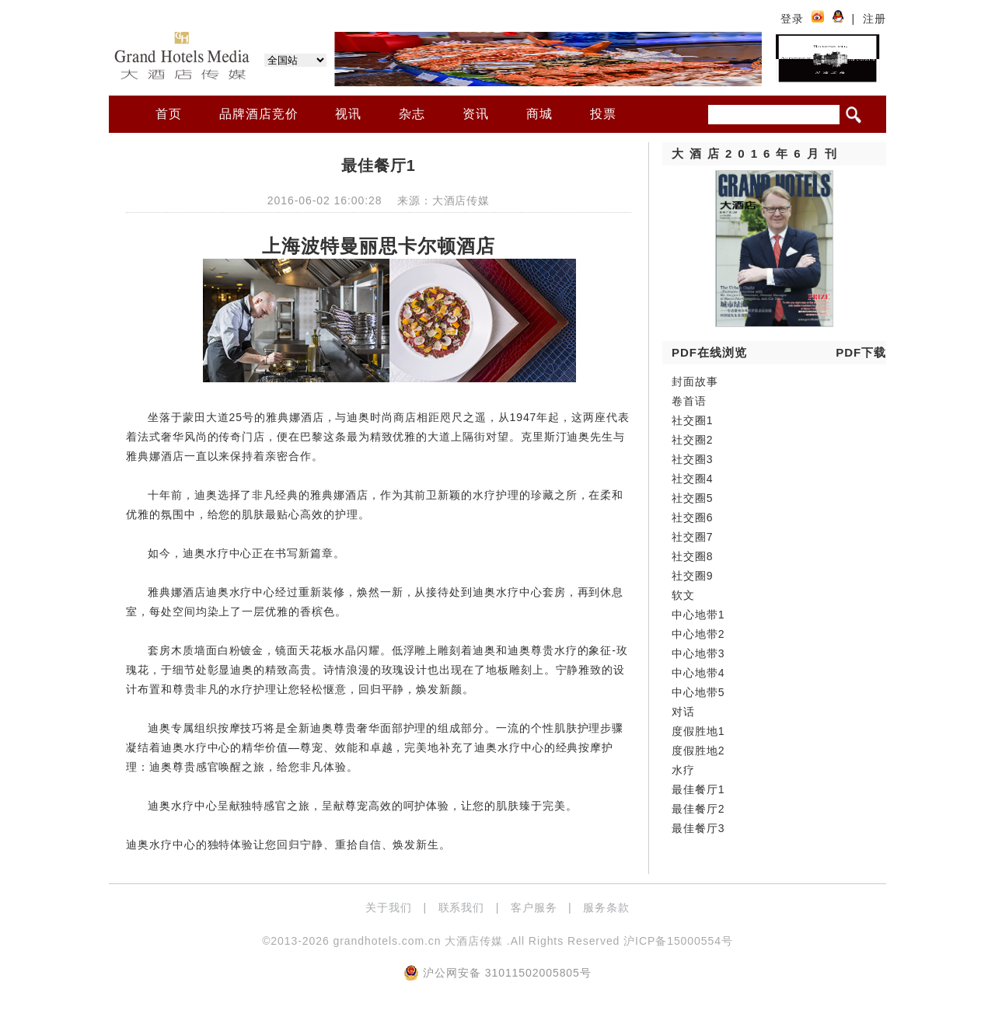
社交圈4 (693, 478)
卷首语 (689, 401)
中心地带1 (698, 614)
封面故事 (695, 381)
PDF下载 (861, 352)
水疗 (683, 770)
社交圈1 (693, 420)
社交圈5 (693, 498)
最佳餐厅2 (698, 809)
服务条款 (606, 907)
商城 (539, 113)
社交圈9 (693, 575)
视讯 (348, 113)
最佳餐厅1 (698, 789)
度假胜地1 (698, 731)
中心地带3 (698, 653)
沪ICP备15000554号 (678, 941)
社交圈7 (693, 537)
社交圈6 (693, 517)
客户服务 (534, 907)
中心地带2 (698, 634)
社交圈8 (693, 556)
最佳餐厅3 (698, 828)
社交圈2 (693, 440)
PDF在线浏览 (709, 352)
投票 (603, 113)
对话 (683, 711)
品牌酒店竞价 (258, 113)
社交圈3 (693, 459)
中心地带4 (698, 673)
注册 (874, 18)
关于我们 (388, 907)
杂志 (412, 113)
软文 (683, 595)
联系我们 (461, 907)
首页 (168, 113)
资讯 (476, 113)
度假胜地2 (698, 750)
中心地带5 (698, 692)
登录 (792, 18)
